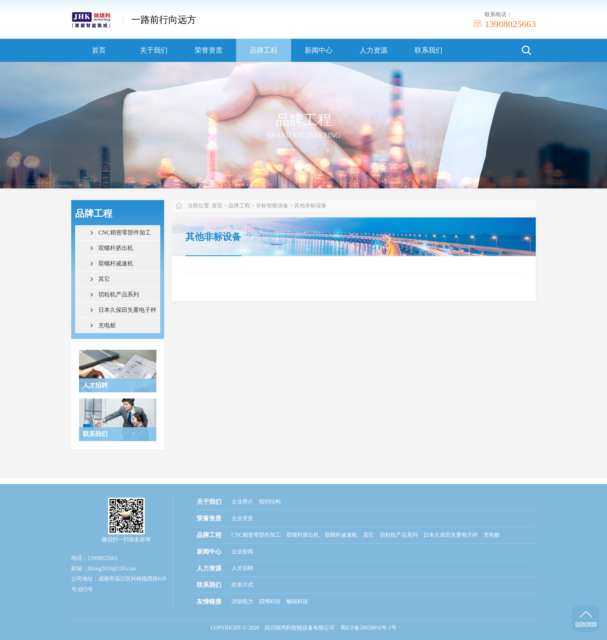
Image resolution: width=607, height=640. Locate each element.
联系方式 (242, 585)
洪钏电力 (242, 601)
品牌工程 (264, 50)
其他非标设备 (310, 206)
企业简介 (242, 502)
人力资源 (374, 50)
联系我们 (428, 50)
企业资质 (242, 518)
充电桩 (107, 325)
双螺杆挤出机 (115, 248)
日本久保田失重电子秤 (127, 310)
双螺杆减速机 (115, 263)
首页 (99, 50)
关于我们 (154, 50)
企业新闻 (242, 551)
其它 (104, 279)
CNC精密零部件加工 (124, 232)
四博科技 (270, 601)
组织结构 (270, 502)
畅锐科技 (297, 601)
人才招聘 (242, 568)
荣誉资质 (209, 50)
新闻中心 (319, 50)
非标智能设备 (272, 206)
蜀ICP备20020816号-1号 (368, 628)
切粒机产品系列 (118, 294)
